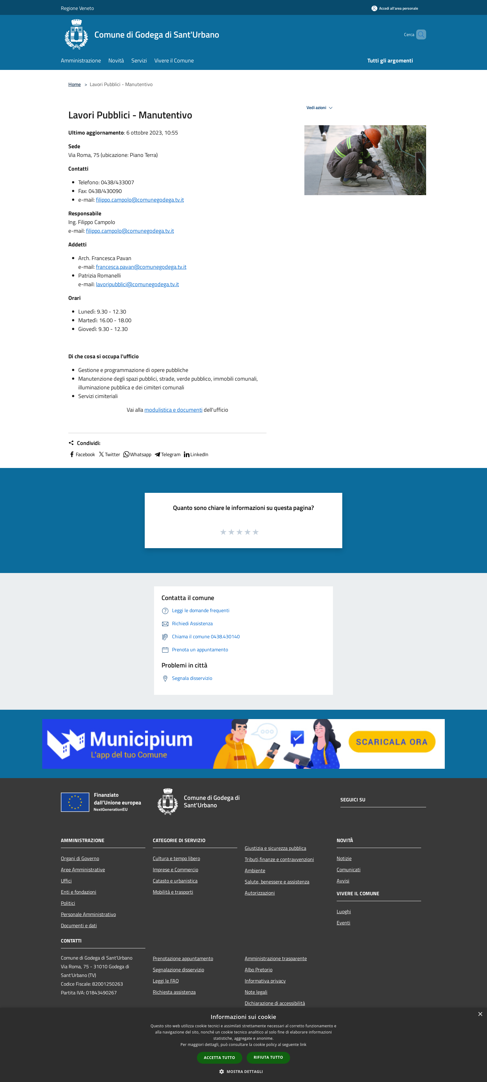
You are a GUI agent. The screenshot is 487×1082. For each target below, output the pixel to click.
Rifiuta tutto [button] (268, 1057)
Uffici (66, 880)
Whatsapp (137, 454)
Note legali (256, 992)
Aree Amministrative (83, 869)
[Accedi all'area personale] (394, 8)
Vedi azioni (321, 108)
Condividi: (84, 443)
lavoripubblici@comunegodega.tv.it (137, 284)
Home (74, 84)
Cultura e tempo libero (176, 858)
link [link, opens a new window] (303, 1044)
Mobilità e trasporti (173, 892)
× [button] (480, 1014)
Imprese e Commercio (175, 869)
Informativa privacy (265, 980)
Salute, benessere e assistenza (277, 881)
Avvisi (343, 880)
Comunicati (349, 869)
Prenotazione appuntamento (183, 958)
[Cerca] (418, 34)
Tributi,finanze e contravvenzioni (279, 859)
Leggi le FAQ (166, 980)
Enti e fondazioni (78, 892)
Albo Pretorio (258, 969)
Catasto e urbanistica (175, 880)
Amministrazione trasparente (276, 958)
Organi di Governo (80, 858)
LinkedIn (195, 454)
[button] (243, 1071)
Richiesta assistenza (174, 992)
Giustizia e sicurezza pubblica (275, 848)
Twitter (109, 454)
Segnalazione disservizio (178, 969)
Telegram (167, 454)
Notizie (344, 858)
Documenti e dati (79, 925)
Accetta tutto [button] (219, 1057)
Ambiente (255, 870)
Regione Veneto (77, 8)
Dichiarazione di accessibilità (275, 1003)
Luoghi (344, 911)
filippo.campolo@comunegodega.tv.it (140, 199)
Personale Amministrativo (88, 914)
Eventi (343, 922)
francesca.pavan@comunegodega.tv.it (141, 267)
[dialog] (243, 1045)
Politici (68, 903)
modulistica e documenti (173, 410)
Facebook (81, 454)
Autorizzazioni (260, 892)
